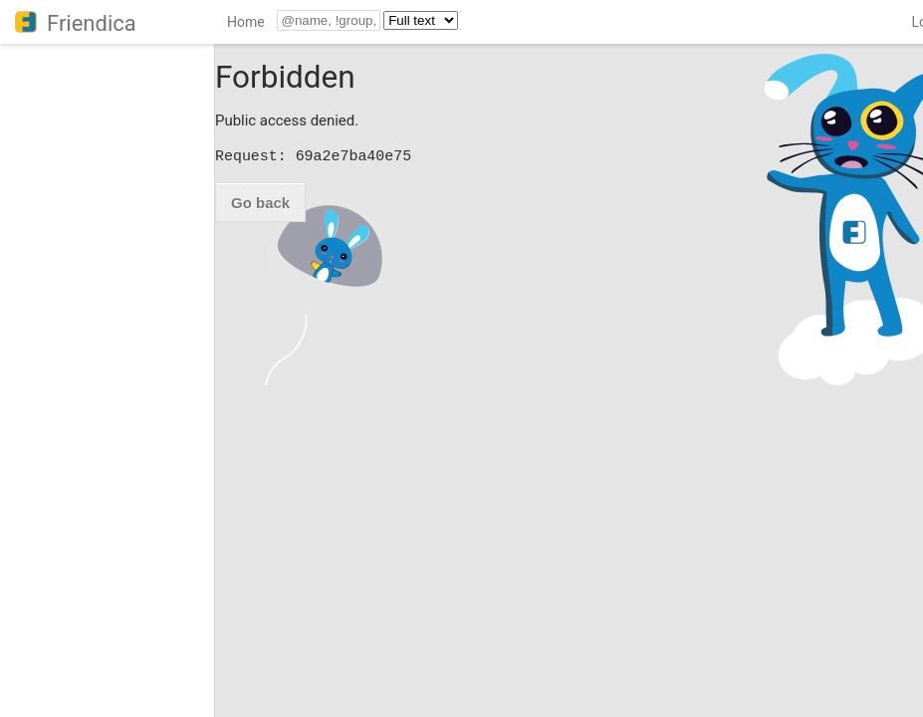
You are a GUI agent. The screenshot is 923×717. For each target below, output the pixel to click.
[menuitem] (246, 25)
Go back (260, 202)
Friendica (91, 23)
